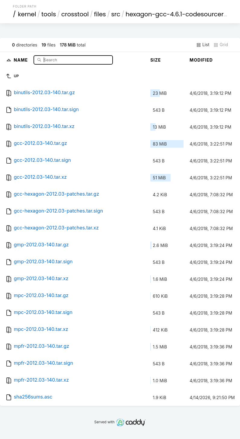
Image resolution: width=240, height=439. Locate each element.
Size (155, 59)
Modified (201, 59)
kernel (27, 14)
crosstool (75, 14)
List (202, 44)
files (100, 14)
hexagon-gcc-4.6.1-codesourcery (176, 14)
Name (21, 59)
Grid (220, 44)
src (115, 14)
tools (48, 14)
